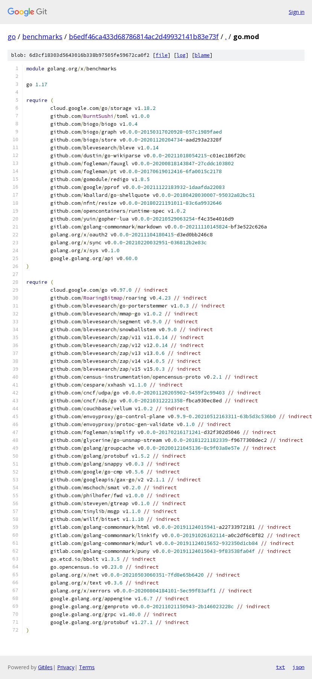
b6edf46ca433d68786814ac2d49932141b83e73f (144, 36)
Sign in (296, 11)
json (298, 667)
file (162, 55)
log (181, 55)
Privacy (65, 667)
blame (202, 55)
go (12, 36)
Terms (87, 667)
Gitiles (45, 667)
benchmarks (42, 36)
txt (280, 667)
